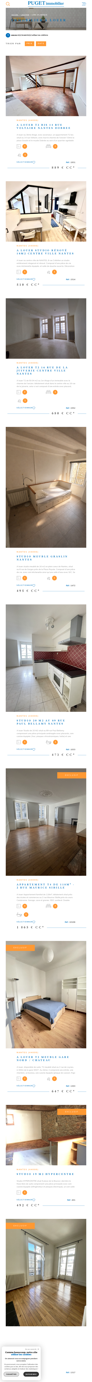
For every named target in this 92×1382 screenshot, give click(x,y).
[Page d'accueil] (46, 4)
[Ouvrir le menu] (84, 4)
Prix (29, 44)
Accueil (15, 15)
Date (41, 44)
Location (25, 15)
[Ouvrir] (8, 4)
